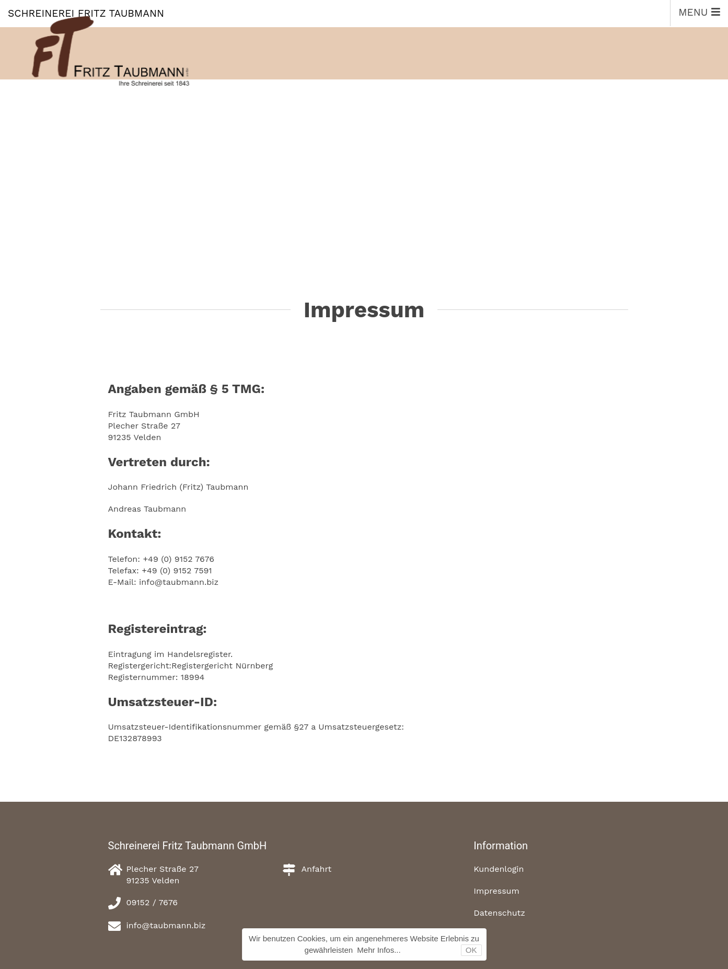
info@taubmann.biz (166, 925)
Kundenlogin (498, 869)
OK (471, 949)
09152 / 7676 (152, 902)
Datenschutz (499, 913)
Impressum (496, 891)
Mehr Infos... (378, 949)
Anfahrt (316, 869)
